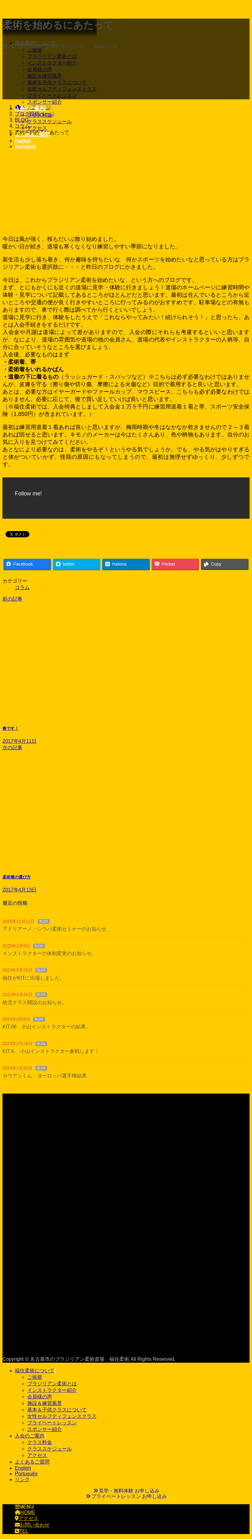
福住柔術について (34, 1370)
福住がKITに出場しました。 (33, 978)
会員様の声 (39, 1396)
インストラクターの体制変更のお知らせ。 (49, 953)
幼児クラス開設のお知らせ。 (34, 1002)
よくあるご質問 (32, 1462)
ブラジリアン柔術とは (52, 1383)
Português (26, 1473)
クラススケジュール (49, 121)
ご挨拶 (34, 1377)
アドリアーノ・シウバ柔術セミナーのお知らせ (54, 929)
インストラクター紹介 (52, 1390)
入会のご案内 (30, 1435)
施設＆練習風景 (44, 1403)
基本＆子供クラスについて (57, 1409)
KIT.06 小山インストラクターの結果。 (46, 1026)
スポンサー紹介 (44, 102)
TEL (21, 1531)
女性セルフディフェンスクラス (62, 1416)
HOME (25, 1512)
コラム (22, 587)
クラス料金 (39, 115)
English (23, 1468)
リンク (22, 1479)
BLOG (43, 921)
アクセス (37, 128)
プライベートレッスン (52, 1422)
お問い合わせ (32, 1525)
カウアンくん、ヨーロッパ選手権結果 (44, 1075)
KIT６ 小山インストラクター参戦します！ (50, 1051)
